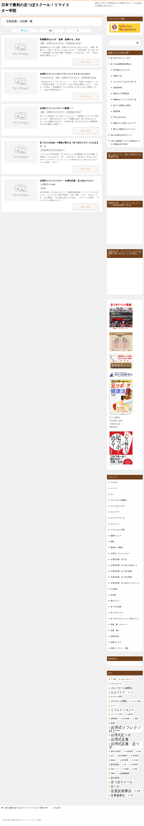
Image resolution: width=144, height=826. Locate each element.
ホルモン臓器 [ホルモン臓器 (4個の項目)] (136, 701)
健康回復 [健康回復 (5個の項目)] (114, 718)
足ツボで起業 (116, 607)
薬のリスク (115, 601)
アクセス (114, 482)
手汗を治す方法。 (120, 117)
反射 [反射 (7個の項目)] (113, 723)
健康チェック (116, 536)
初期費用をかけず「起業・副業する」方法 (60, 39)
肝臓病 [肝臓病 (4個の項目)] (127, 769)
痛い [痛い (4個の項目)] (125, 764)
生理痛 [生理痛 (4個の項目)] (136, 760)
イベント (114, 488)
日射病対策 (117, 88)
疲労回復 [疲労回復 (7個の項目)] (115, 764)
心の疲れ (114, 589)
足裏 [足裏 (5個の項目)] (138, 791)
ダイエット (115, 524)
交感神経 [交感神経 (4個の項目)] (130, 714)
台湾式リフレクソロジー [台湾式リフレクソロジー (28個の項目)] (125, 728)
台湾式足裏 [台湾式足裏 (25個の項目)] (120, 739)
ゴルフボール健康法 (119, 500)
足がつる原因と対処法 (122, 105)
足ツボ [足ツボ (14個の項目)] (115, 786)
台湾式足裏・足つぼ (73, 43)
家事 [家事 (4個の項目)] (139, 751)
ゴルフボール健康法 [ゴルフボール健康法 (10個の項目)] (122, 688)
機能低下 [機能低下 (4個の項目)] (113, 760)
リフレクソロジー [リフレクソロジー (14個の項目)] (122, 710)
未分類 (43, 188)
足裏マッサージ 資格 (119, 648)
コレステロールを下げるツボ (124, 82)
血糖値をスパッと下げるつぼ (124, 99)
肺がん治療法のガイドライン (124, 129)
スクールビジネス (47, 78)
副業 (42, 43)
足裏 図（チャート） (119, 624)
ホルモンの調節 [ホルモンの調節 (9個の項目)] (119, 701)
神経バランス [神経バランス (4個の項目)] (115, 769)
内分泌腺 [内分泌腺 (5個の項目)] (126, 718)
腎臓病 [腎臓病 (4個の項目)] (113, 773)
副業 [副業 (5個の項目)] (136, 718)
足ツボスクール (117, 613)
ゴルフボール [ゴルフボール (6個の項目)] (116, 684)
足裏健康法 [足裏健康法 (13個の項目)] (118, 795)
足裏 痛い (115, 630)
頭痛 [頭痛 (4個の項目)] (131, 795)
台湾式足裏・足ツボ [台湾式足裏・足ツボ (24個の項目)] (124, 745)
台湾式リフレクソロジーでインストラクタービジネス (65, 74)
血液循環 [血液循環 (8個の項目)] (124, 773)
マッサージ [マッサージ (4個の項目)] (114, 705)
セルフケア (115, 512)
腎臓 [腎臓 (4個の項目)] (135, 769)
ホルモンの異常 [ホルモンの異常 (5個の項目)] (116, 697)
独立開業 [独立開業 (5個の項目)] (125, 760)
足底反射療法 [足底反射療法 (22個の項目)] (121, 791)
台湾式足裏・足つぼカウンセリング (125, 583)
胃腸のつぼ (117, 76)
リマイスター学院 (118, 530)
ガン (112, 494)
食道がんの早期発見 (121, 93)
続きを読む (89, 62)
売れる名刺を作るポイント (121, 135)
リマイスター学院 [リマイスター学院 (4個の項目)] (116, 714)
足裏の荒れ (115, 636)
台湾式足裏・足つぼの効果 (121, 571)
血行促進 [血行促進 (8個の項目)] (115, 778)
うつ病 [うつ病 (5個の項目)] (113, 679)
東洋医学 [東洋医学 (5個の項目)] (136, 756)
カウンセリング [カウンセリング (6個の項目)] (127, 679)
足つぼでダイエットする (120, 58)
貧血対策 (116, 111)
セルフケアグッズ (118, 518)
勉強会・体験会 (117, 547)
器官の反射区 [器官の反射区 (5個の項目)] (116, 751)
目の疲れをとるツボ (121, 70)
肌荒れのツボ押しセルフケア (124, 123)
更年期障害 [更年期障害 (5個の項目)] (123, 756)
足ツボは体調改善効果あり (121, 64)
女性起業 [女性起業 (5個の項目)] (129, 751)
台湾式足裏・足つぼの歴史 (121, 577)
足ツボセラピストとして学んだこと (125, 618)
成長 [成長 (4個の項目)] (112, 756)
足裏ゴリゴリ (116, 642)
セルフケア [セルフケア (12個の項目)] (118, 692)
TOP (26, 808)
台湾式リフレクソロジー (55, 43)
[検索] (125, 42)
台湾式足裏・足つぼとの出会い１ (52, 150)
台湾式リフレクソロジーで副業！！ (56, 108)
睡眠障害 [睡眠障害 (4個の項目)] (135, 764)
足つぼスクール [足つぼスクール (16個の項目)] (122, 782)
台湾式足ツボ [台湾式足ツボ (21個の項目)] (121, 735)
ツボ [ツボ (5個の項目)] (132, 692)
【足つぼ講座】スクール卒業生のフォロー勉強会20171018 (126, 142)
